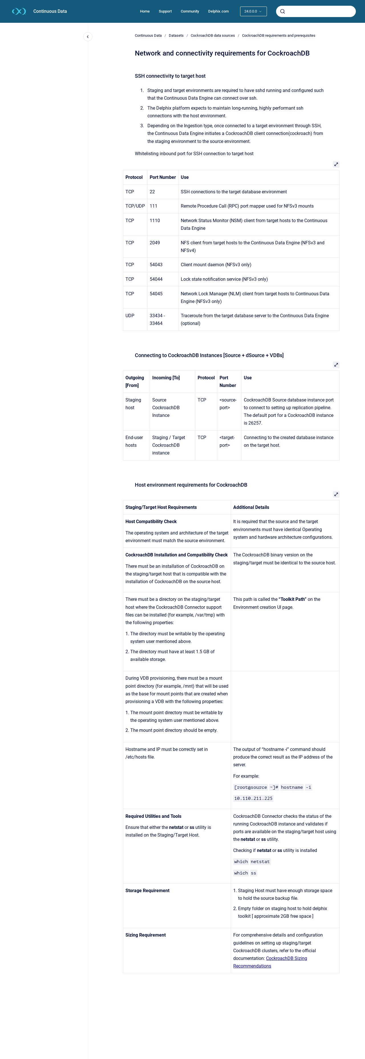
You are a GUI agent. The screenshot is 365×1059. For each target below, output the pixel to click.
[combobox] (316, 11)
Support (165, 11)
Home (145, 11)
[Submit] (282, 11)
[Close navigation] (87, 36)
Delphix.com (218, 11)
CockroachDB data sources (213, 35)
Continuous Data (50, 11)
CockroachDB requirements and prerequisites (278, 35)
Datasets (176, 35)
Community (190, 11)
